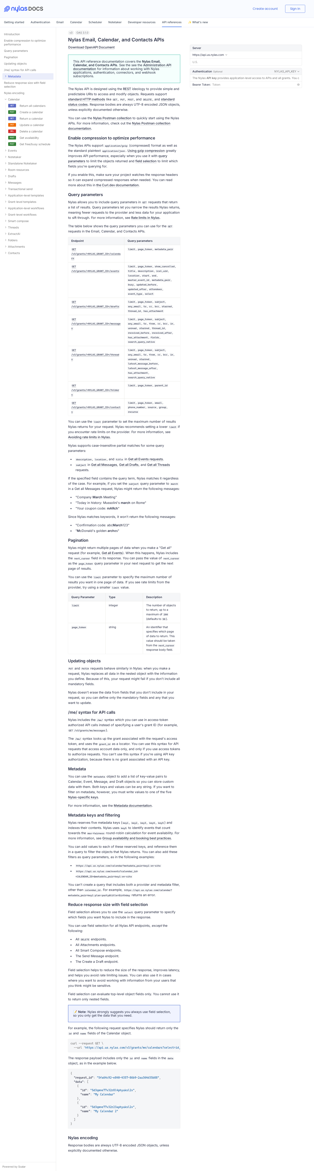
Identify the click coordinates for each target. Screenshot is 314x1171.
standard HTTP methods (86, 99)
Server (196, 48)
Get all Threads (158, 465)
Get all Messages (104, 465)
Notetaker (115, 22)
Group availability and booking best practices (136, 838)
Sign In (295, 8)
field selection (146, 161)
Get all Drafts (129, 465)
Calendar (76, 22)
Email (60, 22)
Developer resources (142, 22)
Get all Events (112, 553)
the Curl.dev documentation (117, 185)
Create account (265, 8)
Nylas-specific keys (83, 797)
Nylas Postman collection (112, 118)
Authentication (40, 22)
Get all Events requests (145, 459)
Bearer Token (201, 84)
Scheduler (95, 22)
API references (172, 22)
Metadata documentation (133, 806)
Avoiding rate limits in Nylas (89, 437)
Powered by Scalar (14, 1166)
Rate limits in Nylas (145, 218)
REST (127, 89)
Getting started (14, 22)
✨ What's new (198, 22)
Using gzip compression (146, 151)
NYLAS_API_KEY (287, 72)
